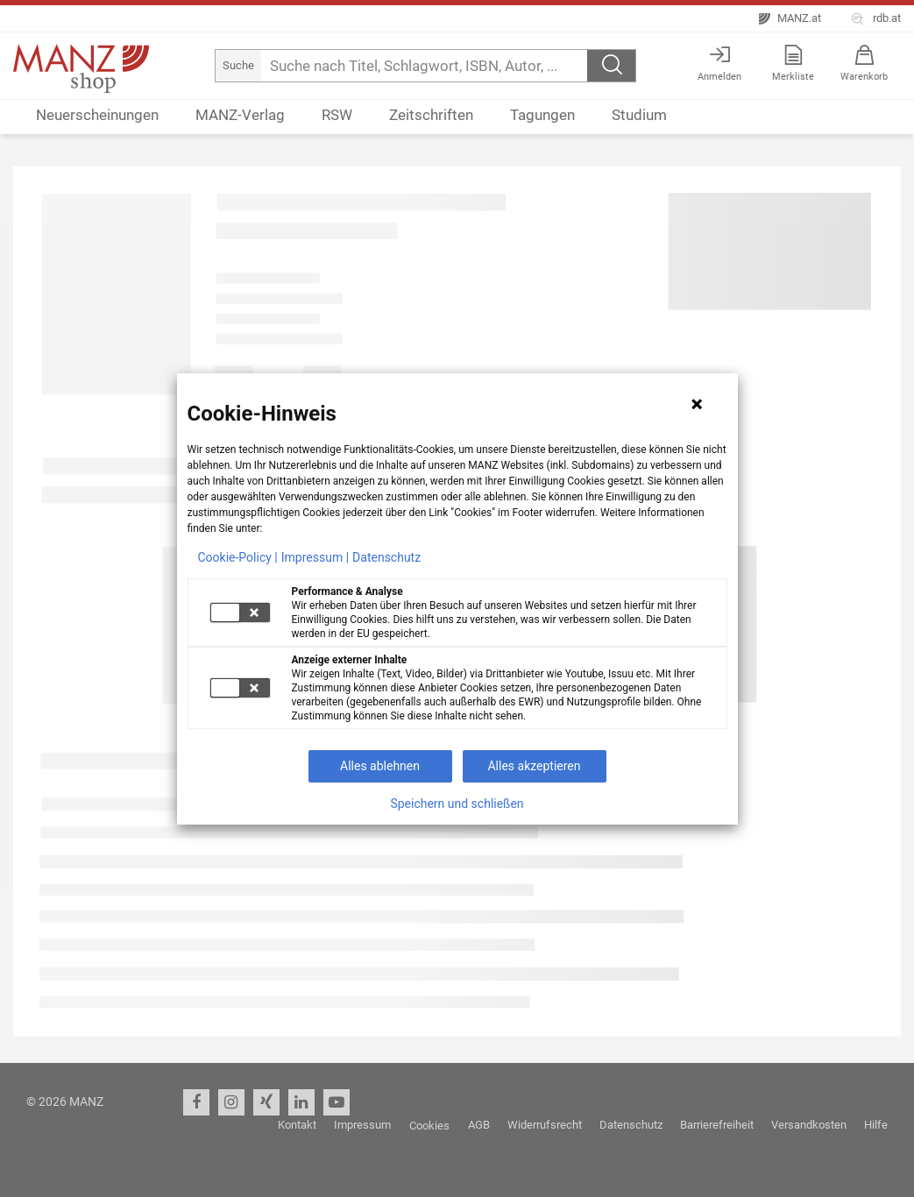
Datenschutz (386, 557)
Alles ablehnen (380, 766)
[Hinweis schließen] (697, 404)
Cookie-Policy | (238, 557)
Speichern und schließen (456, 804)
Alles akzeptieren (533, 766)
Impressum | (315, 557)
